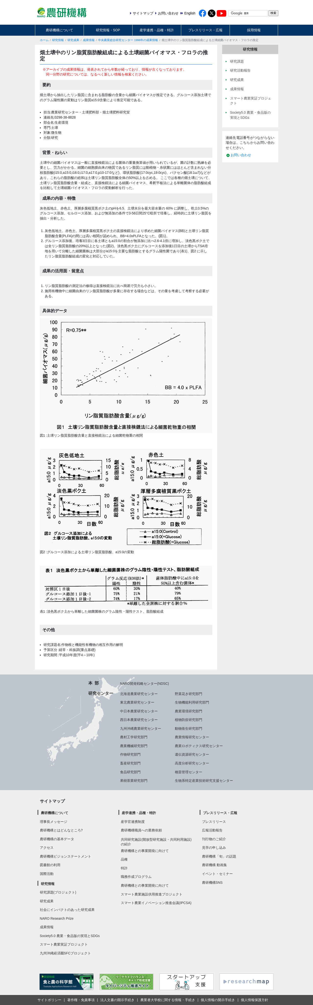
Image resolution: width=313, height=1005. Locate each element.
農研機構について (59, 30)
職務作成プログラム (136, 877)
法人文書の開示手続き (117, 1000)
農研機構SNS (212, 882)
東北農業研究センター (137, 702)
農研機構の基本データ (57, 839)
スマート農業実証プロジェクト (64, 944)
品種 (124, 859)
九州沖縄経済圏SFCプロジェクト (65, 953)
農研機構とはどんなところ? (61, 830)
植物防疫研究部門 (188, 720)
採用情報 (254, 30)
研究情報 (58, 40)
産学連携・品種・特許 (157, 30)
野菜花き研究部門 (188, 694)
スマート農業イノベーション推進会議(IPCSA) (156, 903)
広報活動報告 (212, 830)
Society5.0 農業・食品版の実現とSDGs (70, 936)
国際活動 (47, 874)
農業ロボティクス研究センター (199, 746)
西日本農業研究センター (139, 720)
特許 (124, 868)
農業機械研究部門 (133, 746)
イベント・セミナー (217, 874)
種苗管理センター (188, 772)
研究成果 (73, 40)
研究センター (100, 693)
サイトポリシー (49, 1000)
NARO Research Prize (57, 918)
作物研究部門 (130, 754)
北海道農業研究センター (139, 694)
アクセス (47, 848)
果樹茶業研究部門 (133, 781)
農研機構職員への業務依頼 (141, 830)
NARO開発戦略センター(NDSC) (144, 683)
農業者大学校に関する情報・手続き (167, 1000)
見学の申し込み (214, 848)
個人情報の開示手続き (218, 1000)
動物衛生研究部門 (188, 728)
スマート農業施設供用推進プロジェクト (151, 894)
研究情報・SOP (108, 30)
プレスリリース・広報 (205, 30)
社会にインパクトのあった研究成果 (67, 910)
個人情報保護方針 (254, 1000)
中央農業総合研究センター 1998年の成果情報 (128, 40)
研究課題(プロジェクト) (58, 892)
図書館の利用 (50, 865)
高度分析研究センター (192, 763)
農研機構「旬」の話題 (219, 856)
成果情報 (89, 40)
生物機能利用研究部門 (192, 702)
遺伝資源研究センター (192, 754)
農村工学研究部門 (133, 737)
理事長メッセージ (53, 822)
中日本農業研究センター (139, 711)
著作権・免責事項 (81, 1000)
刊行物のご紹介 (214, 839)
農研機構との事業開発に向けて (145, 851)
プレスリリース (214, 822)
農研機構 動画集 (214, 865)
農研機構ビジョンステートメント (65, 856)
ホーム (44, 40)
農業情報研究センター (192, 737)
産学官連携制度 (133, 822)
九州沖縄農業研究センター (140, 728)
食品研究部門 (130, 772)
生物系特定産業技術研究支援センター (204, 781)
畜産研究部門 (130, 763)
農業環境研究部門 (188, 711)
